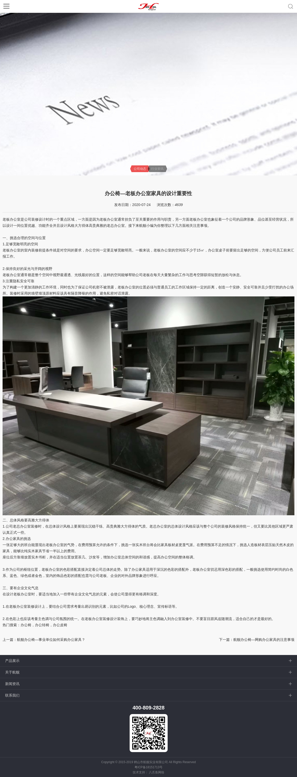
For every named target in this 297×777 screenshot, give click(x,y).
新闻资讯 (12, 684)
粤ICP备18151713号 (148, 767)
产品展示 (12, 661)
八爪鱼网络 (156, 772)
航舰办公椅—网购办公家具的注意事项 (263, 640)
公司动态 (140, 169)
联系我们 (12, 695)
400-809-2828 (148, 707)
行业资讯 (157, 169)
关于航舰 (12, 672)
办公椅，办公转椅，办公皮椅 (44, 625)
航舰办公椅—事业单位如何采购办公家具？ (51, 640)
